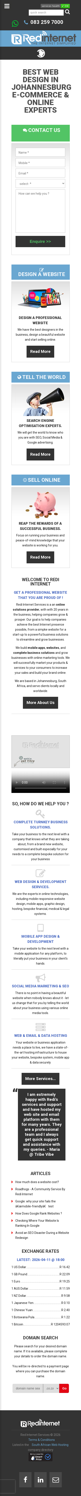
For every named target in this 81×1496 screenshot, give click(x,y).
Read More (40, 351)
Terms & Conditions (41, 1440)
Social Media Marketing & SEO (40, 986)
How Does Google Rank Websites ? (38, 1213)
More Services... (40, 1078)
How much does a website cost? (37, 1182)
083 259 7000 (46, 22)
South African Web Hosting (50, 1445)
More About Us (40, 702)
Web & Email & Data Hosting (40, 1036)
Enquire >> (40, 241)
